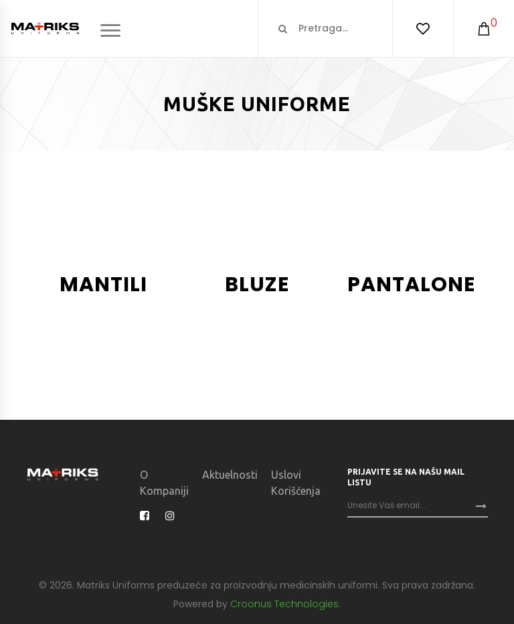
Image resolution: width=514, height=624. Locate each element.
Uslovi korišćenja (296, 483)
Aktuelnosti (230, 475)
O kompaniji (164, 483)
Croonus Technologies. (285, 604)
